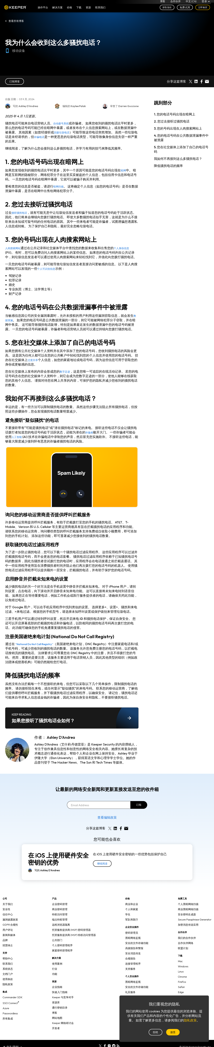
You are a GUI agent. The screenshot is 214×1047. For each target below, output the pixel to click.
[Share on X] (190, 81)
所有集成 (8, 1018)
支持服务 (130, 968)
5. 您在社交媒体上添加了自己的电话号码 (181, 149)
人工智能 (18, 437)
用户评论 (8, 929)
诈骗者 (90, 432)
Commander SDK (12, 997)
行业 (54, 968)
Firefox (182, 981)
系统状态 (8, 968)
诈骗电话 (50, 137)
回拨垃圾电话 (70, 132)
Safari (181, 987)
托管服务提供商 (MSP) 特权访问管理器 (74, 935)
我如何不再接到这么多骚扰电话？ (178, 159)
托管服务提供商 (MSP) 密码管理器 (71, 929)
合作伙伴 (175, 2)
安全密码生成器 (187, 914)
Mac (180, 961)
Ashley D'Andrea (61, 737)
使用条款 (8, 979)
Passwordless (10, 1013)
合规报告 (130, 958)
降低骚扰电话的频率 (168, 166)
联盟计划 (183, 948)
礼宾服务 (130, 992)
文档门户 (8, 974)
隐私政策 (8, 984)
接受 (172, 1032)
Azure (6, 1008)
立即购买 (202, 10)
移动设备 (15, 50)
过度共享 (34, 360)
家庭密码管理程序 (62, 950)
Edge (181, 992)
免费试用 (185, 10)
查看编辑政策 (107, 817)
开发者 (56, 1028)
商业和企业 (131, 904)
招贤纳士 (8, 945)
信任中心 (8, 914)
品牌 (5, 940)
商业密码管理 (59, 909)
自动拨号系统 (63, 123)
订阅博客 (14, 81)
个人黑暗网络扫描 (188, 904)
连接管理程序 (133, 963)
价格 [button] (69, 10)
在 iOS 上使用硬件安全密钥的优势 (58, 858)
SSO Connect (11, 1003)
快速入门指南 (59, 992)
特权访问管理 (59, 914)
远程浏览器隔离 (61, 924)
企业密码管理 (59, 904)
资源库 (56, 1002)
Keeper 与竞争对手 (63, 997)
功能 (54, 974)
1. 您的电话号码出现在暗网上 (174, 114)
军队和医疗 (131, 919)
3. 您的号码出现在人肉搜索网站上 (178, 128)
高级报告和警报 (134, 948)
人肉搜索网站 (14, 248)
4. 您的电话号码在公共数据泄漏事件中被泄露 (181, 137)
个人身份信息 (127, 248)
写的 (47, 870)
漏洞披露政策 (10, 919)
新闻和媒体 (9, 935)
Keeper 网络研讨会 (63, 1023)
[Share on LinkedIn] (196, 81)
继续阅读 (102, 863)
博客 (162, 2)
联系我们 (8, 963)
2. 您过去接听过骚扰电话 (171, 121)
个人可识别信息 (48, 269)
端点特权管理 (59, 919)
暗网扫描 (59, 186)
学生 (127, 914)
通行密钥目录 (59, 1007)
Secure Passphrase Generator (194, 919)
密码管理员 (131, 932)
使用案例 (57, 963)
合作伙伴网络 (185, 943)
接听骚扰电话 (21, 213)
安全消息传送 (133, 953)
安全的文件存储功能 (136, 943)
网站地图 (57, 1017)
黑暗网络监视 (133, 937)
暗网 (124, 170)
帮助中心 (8, 958)
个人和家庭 (131, 909)
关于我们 (8, 904)
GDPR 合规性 (10, 924)
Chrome (182, 976)
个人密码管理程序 (62, 945)
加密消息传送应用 (188, 924)
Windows (183, 966)
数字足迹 (66, 371)
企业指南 (57, 987)
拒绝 (155, 1032)
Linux (181, 971)
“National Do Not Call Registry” (38, 644)
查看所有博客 (16, 21)
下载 (78, 10)
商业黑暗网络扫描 (188, 909)
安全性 (6, 909)
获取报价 (167, 10)
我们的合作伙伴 (187, 937)
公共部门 (57, 940)
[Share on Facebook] (201, 81)
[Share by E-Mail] (207, 81)
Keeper (15, 10)
